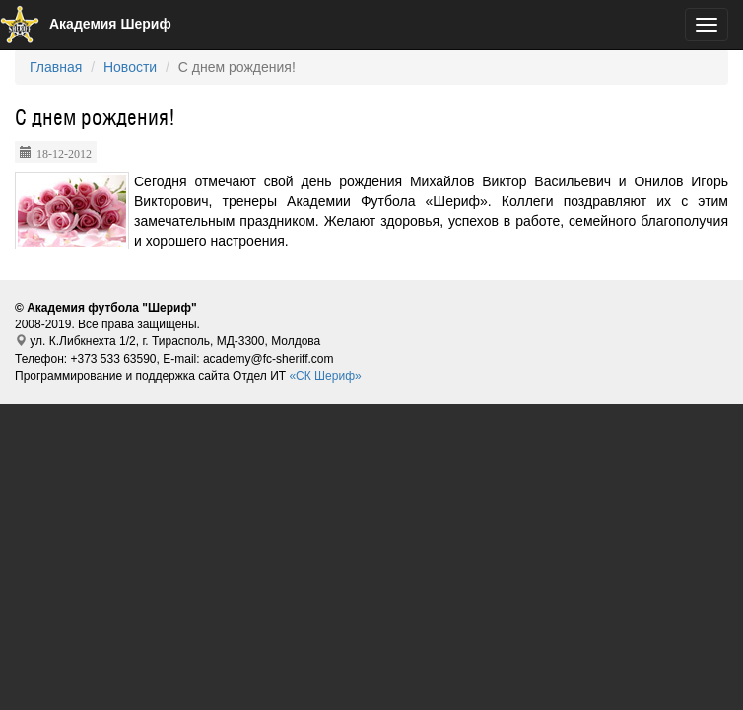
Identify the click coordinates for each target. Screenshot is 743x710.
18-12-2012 (64, 152)
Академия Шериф (85, 24)
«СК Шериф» (325, 376)
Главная (56, 67)
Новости (130, 67)
